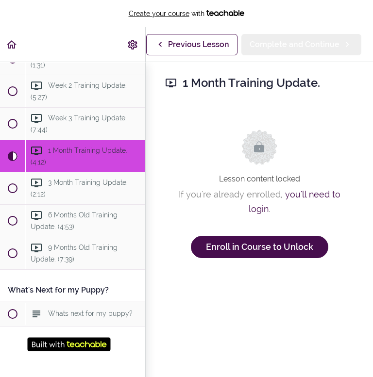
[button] (12, 44)
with (187, 13)
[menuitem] (133, 44)
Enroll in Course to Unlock (259, 247)
